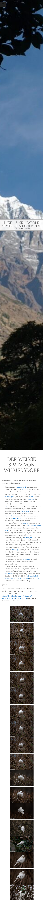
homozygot (16, 549)
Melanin (15, 504)
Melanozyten (9, 497)
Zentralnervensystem (33, 525)
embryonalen (24, 511)
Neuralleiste (9, 516)
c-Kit (37, 578)
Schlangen (28, 537)
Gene (7, 506)
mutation (25, 489)
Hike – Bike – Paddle (21, 223)
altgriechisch (21, 487)
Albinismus (31, 499)
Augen (7, 530)
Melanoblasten (16, 518)
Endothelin (9, 574)
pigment (25, 523)
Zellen (30, 497)
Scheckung (27, 559)
